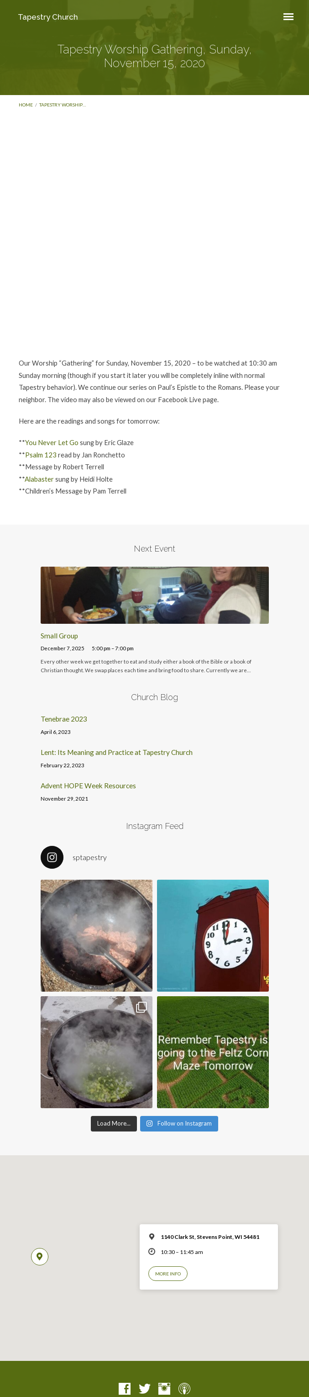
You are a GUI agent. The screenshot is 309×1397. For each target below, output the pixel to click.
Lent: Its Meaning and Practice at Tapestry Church (117, 752)
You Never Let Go (52, 442)
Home (26, 104)
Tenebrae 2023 (64, 719)
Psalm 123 (41, 455)
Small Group (59, 636)
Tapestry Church (48, 16)
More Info (168, 1273)
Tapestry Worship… (62, 104)
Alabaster (39, 479)
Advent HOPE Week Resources (88, 785)
